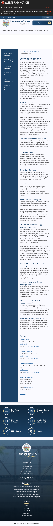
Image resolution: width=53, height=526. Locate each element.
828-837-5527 (28, 474)
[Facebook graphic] (22, 478)
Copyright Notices (26, 515)
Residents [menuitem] (38, 31)
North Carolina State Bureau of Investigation (26, 497)
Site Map (26, 508)
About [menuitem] (9, 31)
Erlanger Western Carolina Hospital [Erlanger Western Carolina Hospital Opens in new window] (26, 492)
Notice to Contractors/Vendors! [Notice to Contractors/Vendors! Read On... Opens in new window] (26, 7)
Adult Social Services (8, 54)
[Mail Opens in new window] (31, 478)
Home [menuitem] (4, 31)
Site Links (26, 502)
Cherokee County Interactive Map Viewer (26, 489)
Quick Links (26, 483)
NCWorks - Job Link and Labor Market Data (26, 494)
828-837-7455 (28, 388)
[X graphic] (25, 478)
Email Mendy (23, 344)
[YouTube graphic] (28, 478)
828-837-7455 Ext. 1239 (31, 358)
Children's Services (7, 67)
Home (21, 52)
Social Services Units (8, 80)
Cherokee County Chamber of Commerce (26, 487)
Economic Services (7, 74)
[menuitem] (9, 54)
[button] (49, 22)
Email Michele (24, 356)
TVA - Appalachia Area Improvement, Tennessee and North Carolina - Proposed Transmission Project (26, 12)
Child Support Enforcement (8, 61)
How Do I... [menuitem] (47, 31)
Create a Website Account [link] (8, 17)
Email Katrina (24, 370)
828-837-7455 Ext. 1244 (31, 372)
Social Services (36, 52)
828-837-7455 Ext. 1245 (31, 346)
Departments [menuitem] (29, 31)
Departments (27, 52)
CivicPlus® (36, 523)
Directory (22, 394)
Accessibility (26, 513)
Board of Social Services (7, 88)
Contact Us (24, 336)
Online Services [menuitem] (18, 31)
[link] (47, 17)
